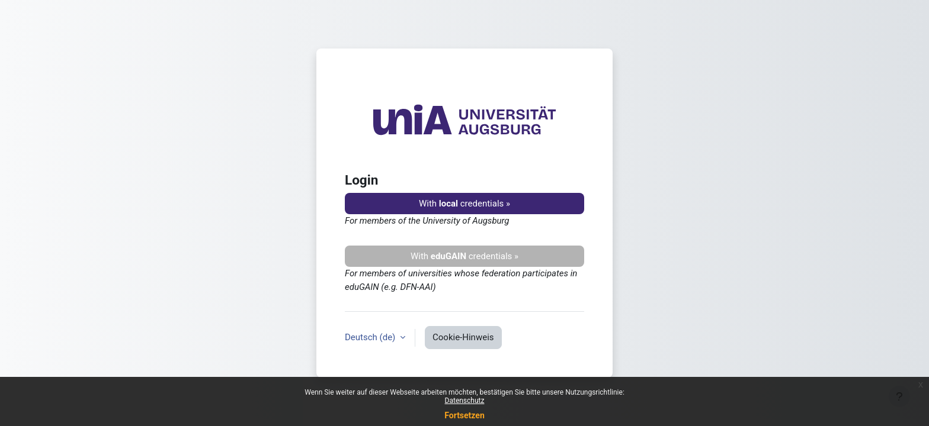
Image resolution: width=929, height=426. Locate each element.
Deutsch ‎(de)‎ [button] (371, 337)
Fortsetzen (464, 415)
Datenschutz (465, 400)
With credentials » (464, 203)
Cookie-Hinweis (463, 337)
